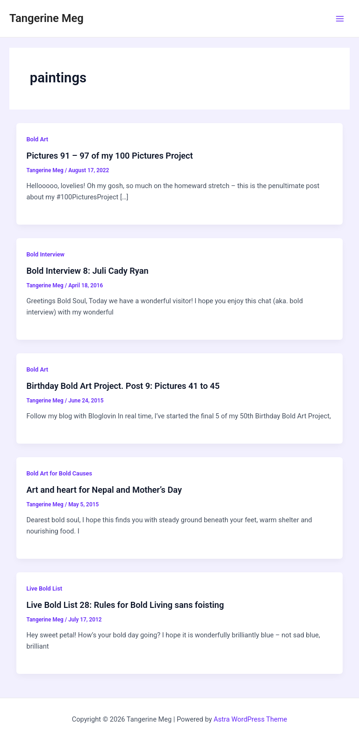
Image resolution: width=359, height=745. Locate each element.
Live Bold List (44, 588)
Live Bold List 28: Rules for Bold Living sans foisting (125, 605)
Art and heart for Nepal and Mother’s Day (104, 490)
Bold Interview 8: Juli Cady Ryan (87, 271)
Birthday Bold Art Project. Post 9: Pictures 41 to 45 (122, 386)
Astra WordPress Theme (250, 719)
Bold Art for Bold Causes (59, 473)
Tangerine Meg (46, 18)
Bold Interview (45, 254)
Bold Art (37, 139)
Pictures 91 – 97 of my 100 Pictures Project (109, 156)
